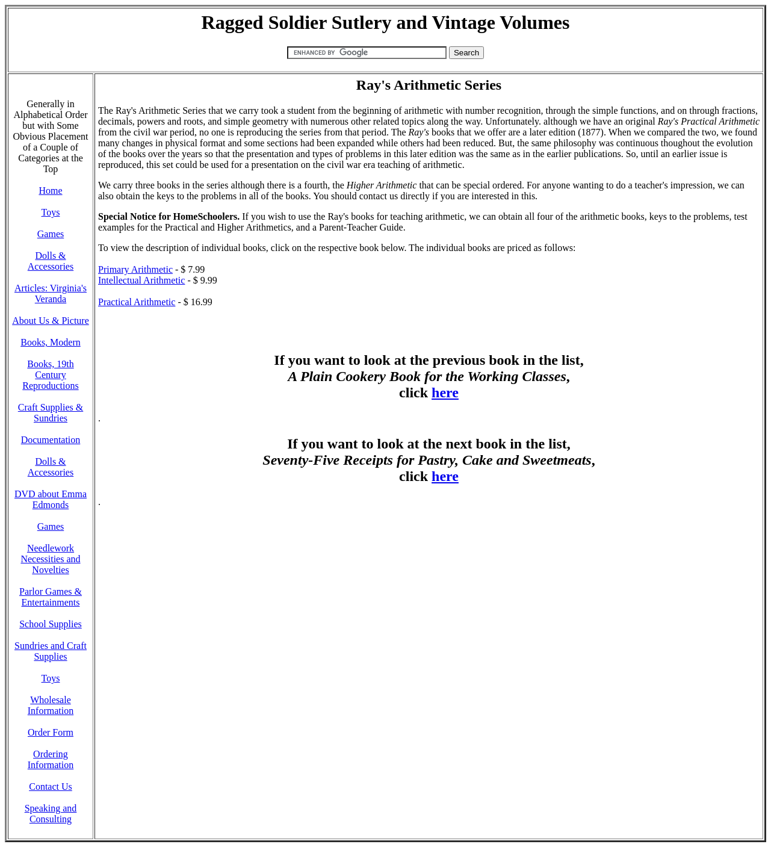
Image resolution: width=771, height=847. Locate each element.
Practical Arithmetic (136, 302)
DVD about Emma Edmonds (50, 499)
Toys (51, 212)
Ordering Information (50, 759)
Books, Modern (50, 342)
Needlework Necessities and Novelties (50, 559)
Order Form (50, 732)
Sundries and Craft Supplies (50, 651)
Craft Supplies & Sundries (50, 412)
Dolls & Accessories (50, 260)
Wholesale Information (50, 705)
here (445, 392)
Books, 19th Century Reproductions (50, 375)
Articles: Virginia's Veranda (50, 293)
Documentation (51, 440)
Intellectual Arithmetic (141, 280)
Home (50, 190)
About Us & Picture (50, 320)
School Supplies (50, 624)
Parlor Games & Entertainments (50, 596)
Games (50, 234)
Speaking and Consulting (51, 813)
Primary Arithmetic (135, 269)
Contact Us (50, 786)
